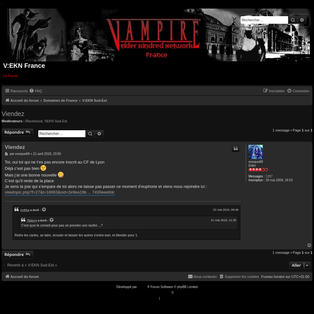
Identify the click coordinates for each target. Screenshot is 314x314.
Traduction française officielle (150, 292)
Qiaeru (179, 292)
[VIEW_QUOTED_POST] (44, 209)
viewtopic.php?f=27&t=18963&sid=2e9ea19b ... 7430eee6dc (60, 192)
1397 (269, 176)
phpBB (142, 287)
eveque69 (256, 161)
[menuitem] (35, 91)
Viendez (13, 113)
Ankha (24, 210)
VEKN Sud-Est (55, 121)
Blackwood (34, 121)
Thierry (32, 220)
